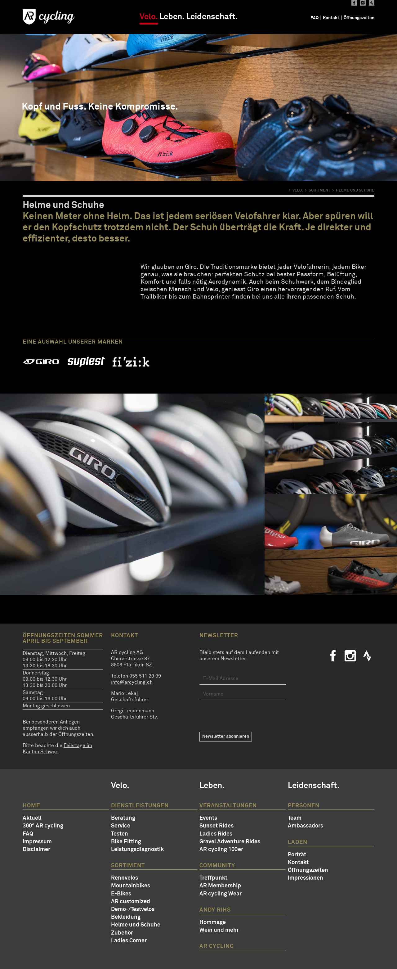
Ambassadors (305, 826)
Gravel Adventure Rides (229, 842)
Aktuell (32, 818)
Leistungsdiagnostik (137, 849)
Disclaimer (36, 849)
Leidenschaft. (212, 17)
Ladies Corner (129, 941)
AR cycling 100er (221, 849)
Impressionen (305, 878)
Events (208, 818)
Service (120, 826)
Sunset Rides (216, 826)
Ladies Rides (215, 834)
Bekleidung (126, 917)
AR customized (130, 901)
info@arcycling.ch (132, 682)
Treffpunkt (213, 878)
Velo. (149, 17)
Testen (119, 834)
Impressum (37, 842)
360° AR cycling (43, 826)
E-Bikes (121, 894)
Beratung (123, 818)
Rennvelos (124, 878)
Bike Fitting (126, 842)
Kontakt (331, 18)
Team (294, 818)
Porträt (297, 855)
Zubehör (122, 933)
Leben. (172, 17)
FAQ (314, 18)
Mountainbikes (130, 886)
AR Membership (220, 886)
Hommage (212, 922)
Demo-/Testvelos (132, 909)
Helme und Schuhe (135, 925)
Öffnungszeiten (359, 18)
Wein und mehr (219, 930)
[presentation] (246, 716)
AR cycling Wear (220, 894)
